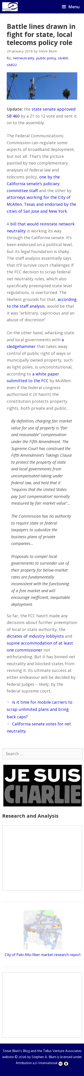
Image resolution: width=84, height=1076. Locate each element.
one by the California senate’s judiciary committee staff (33, 183)
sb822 (12, 64)
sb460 (63, 58)
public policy (46, 58)
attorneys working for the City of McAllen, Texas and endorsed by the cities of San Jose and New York (41, 204)
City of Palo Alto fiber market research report (43, 954)
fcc (9, 58)
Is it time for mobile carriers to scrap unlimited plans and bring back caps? (39, 709)
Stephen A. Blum (44, 1057)
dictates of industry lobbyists (35, 636)
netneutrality (23, 58)
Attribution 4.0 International (42, 1063)
